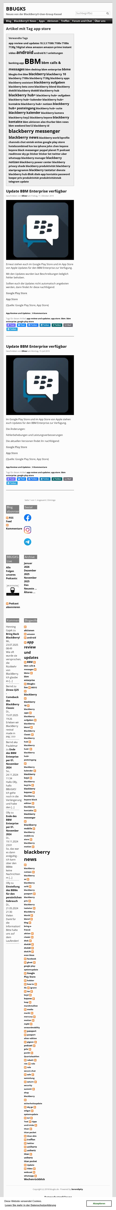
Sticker (34, 154)
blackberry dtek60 (28, 90)
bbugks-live (15, 74)
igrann (33, 987)
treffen (31, 1139)
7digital (20, 47)
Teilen (32, 325)
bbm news (62, 122)
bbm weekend (17, 125)
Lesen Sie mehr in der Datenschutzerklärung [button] (30, 1205)
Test (26, 1121)
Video (29, 1168)
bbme (66, 69)
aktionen (34, 122)
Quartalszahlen (31, 1056)
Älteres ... (29, 592)
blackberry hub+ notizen (36, 104)
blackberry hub (49, 90)
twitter (56, 154)
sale (29, 1074)
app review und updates (24, 43)
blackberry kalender (24, 112)
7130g (12, 47)
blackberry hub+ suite (49, 108)
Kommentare (14, 528)
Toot (11, 325)
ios (35, 146)
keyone (64, 146)
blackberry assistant (21, 82)
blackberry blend (45, 86)
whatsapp (15, 158)
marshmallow (31, 1005)
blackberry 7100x (19, 78)
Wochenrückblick (34, 1179)
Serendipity (77, 1189)
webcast (28, 1172)
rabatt (30, 1060)
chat (23, 142)
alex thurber (48, 122)
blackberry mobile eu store (29, 836)
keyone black (16, 150)
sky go (25, 154)
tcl (28, 1118)
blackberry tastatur (42, 170)
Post (21, 325)
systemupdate (31, 1114)
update (24, 181)
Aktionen (52, 21)
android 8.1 (41, 53)
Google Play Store (17, 293)
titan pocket (30, 1132)
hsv (31, 146)
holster (30, 980)
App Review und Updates (18, 313)
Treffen (65, 21)
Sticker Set (45, 154)
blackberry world (49, 137)
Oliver (24, 195)
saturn (30, 1081)
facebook (31, 958)
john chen (53, 146)
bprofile (64, 137)
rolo (33, 1063)
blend (27, 919)
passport (31, 1031)
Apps (42, 21)
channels (14, 142)
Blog (8, 21)
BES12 (34, 687)
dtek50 (27, 944)
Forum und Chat (82, 21)
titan (26, 1128)
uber (64, 154)
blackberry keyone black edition (30, 800)
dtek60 (27, 948)
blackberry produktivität (41, 166)
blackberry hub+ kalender (25, 99)
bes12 (29, 125)
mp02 (26, 1024)
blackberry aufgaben (49, 82)
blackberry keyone (41, 117)
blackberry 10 (56, 74)
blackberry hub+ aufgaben (53, 95)
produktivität (31, 178)
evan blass (29, 955)
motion (27, 1020)
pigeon (30, 1042)
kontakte (52, 174)
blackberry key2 (19, 117)
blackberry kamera (52, 113)
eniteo (38, 142)
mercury (28, 1016)
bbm (25, 122)
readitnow (15, 154)
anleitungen (55, 53)
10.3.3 (43, 43)
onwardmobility (32, 1027)
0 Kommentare (39, 313)
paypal (44, 150)
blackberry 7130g (39, 78)
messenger (32, 150)
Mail (68, 325)
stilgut (27, 1110)
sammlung (29, 1078)
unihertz (32, 1146)
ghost (29, 962)
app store (55, 318)
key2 (26, 995)
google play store (54, 142)
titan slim (32, 1136)
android (24, 52)
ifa (25, 987)
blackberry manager (33, 158)
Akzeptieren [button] (99, 1203)
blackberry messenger (34, 131)
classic (27, 937)
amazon (38, 47)
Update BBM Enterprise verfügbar (36, 191)
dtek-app (40, 174)
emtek (30, 142)
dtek (30, 174)
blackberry (37, 74)
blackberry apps (59, 78)
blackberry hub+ (22, 95)
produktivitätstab (50, 178)
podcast (65, 150)
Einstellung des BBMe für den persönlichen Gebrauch (14, 894)
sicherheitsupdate (33, 1103)
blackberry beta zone (21, 86)
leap (26, 1002)
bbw (25, 74)
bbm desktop (33, 69)
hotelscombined (18, 146)
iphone (42, 146)
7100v (58, 43)
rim (25, 1063)
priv (19, 178)
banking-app (16, 63)
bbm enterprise (51, 69)
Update (30, 1165)
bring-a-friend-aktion (28, 930)
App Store (12, 299)
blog (26, 922)
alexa (29, 47)
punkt (27, 1052)
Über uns (100, 21)
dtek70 (27, 951)
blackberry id (41, 125)
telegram (14, 181)
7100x (65, 43)
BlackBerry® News (25, 21)
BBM (32, 61)
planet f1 (53, 150)
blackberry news (24, 137)
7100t (50, 43)
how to (30, 984)
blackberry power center (36, 162)
